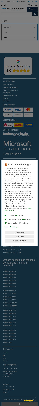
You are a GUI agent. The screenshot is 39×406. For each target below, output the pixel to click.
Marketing (28, 219)
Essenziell (11, 215)
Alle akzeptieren (19, 232)
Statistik (21, 215)
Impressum (27, 204)
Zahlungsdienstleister (14, 219)
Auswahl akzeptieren (19, 241)
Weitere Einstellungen (11, 227)
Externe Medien (13, 223)
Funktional (25, 223)
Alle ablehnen (19, 237)
